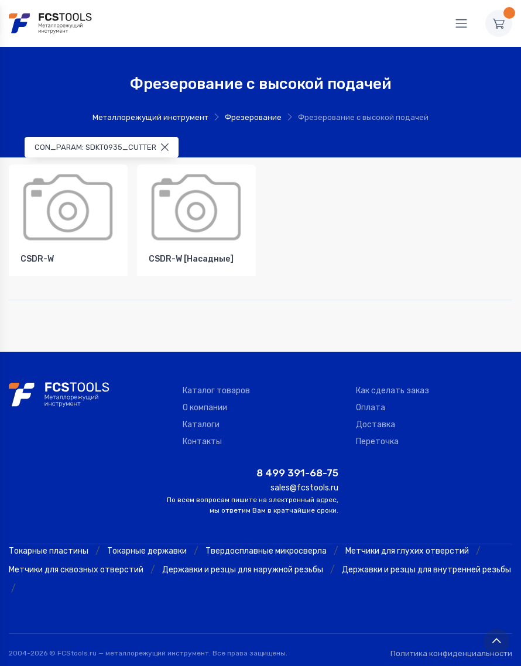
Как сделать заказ (392, 391)
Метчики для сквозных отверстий (76, 570)
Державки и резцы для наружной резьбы (242, 570)
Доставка (375, 425)
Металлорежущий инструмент (150, 117)
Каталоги (201, 425)
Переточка (377, 442)
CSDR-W (37, 259)
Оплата (370, 408)
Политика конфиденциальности (451, 653)
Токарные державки (147, 551)
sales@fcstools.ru (304, 488)
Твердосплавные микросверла (266, 551)
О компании (205, 408)
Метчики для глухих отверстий (407, 551)
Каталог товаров (216, 391)
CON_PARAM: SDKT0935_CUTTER (102, 147)
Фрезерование (253, 117)
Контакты (202, 442)
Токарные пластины (48, 551)
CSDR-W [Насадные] (191, 259)
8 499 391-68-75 (297, 473)
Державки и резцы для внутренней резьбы (426, 570)
